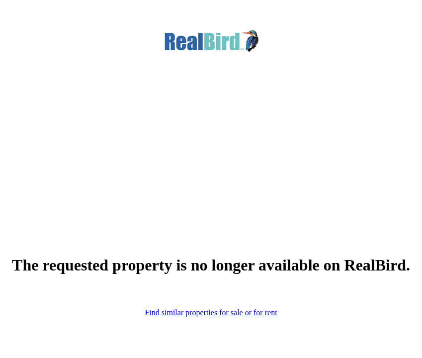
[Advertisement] (211, 138)
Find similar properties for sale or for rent (211, 312)
